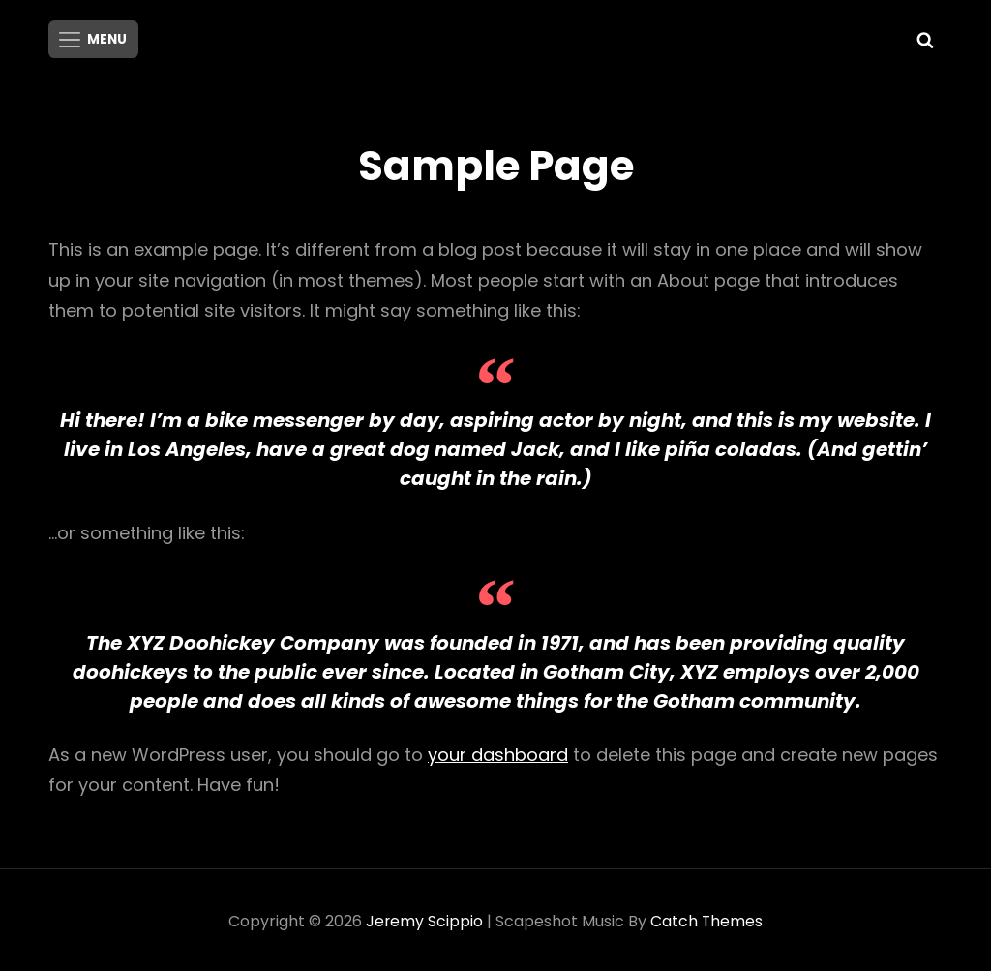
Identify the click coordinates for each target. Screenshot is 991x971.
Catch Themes (707, 918)
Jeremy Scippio (424, 918)
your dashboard (498, 752)
